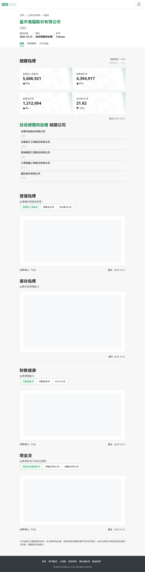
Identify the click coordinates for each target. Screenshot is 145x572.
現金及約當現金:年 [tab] (31, 466)
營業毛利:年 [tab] (48, 207)
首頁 (22, 15)
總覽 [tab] (22, 43)
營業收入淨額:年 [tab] (30, 207)
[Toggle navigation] (139, 4)
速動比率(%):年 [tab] (72, 466)
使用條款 (72, 561)
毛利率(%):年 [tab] (65, 207)
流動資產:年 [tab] (28, 381)
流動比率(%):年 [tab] (52, 466)
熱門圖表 (53, 561)
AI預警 (63, 561)
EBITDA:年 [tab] (60, 381)
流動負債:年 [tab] (44, 381)
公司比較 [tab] (43, 43)
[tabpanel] (72, 300)
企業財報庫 (34, 15)
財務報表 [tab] (31, 43)
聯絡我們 (96, 561)
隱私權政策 (84, 561)
